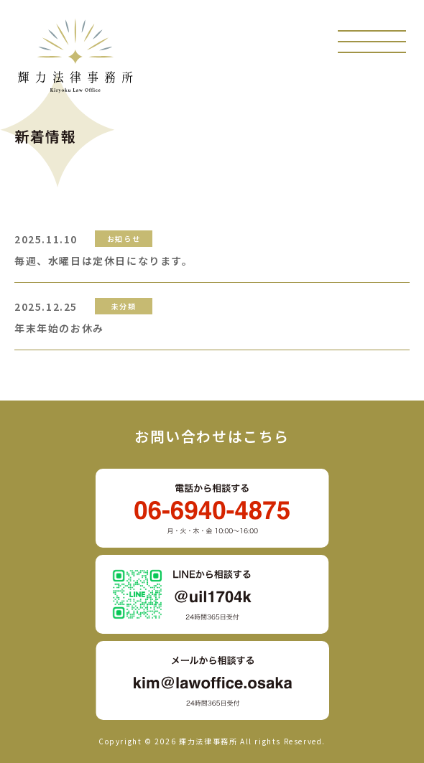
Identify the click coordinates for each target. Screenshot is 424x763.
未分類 (124, 306)
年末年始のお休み (59, 328)
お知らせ (123, 238)
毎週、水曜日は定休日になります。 (103, 260)
